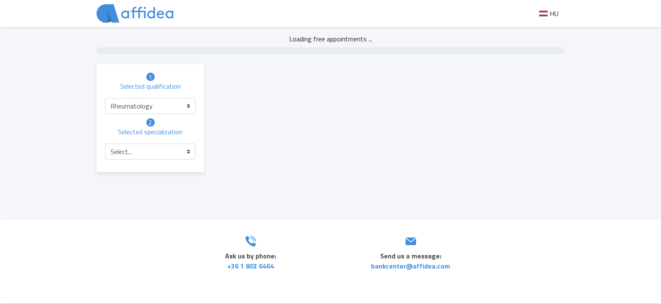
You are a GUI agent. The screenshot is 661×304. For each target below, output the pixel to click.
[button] (150, 106)
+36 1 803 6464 (250, 266)
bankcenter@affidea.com (410, 266)
